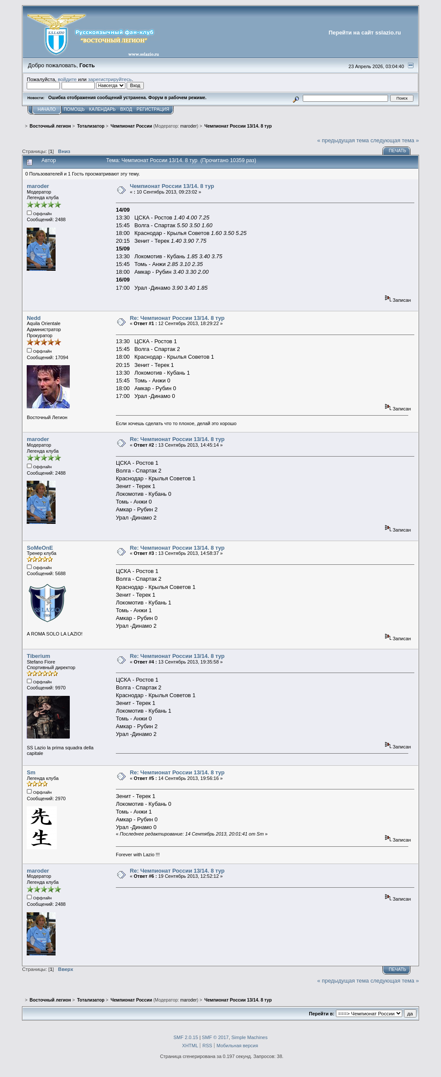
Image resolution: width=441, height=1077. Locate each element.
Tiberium (38, 656)
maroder (188, 126)
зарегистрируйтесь (110, 79)
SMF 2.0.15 (186, 1037)
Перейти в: (321, 1013)
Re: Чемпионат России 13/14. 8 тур (177, 318)
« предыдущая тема (343, 140)
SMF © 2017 (215, 1037)
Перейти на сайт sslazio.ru (365, 32)
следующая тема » (394, 140)
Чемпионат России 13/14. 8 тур (172, 186)
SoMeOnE (40, 548)
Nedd (33, 318)
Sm (31, 772)
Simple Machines (249, 1037)
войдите (67, 79)
